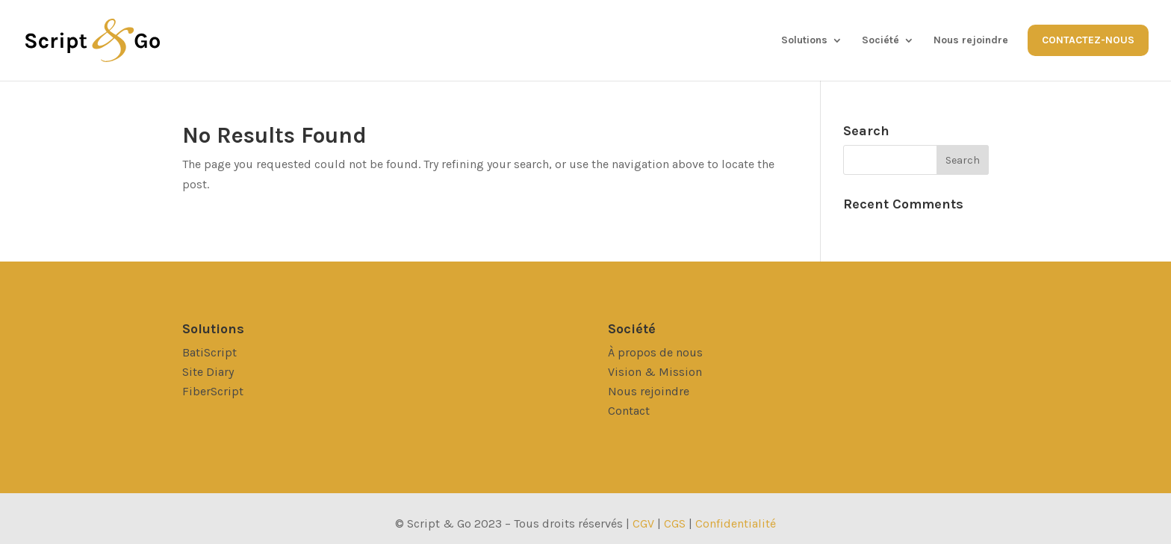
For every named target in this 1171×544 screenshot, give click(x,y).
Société (880, 40)
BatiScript (209, 352)
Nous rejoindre (971, 40)
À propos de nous (655, 352)
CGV (643, 523)
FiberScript (212, 391)
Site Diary (208, 372)
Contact (629, 411)
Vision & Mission (655, 372)
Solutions (804, 40)
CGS (676, 523)
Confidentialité (735, 523)
